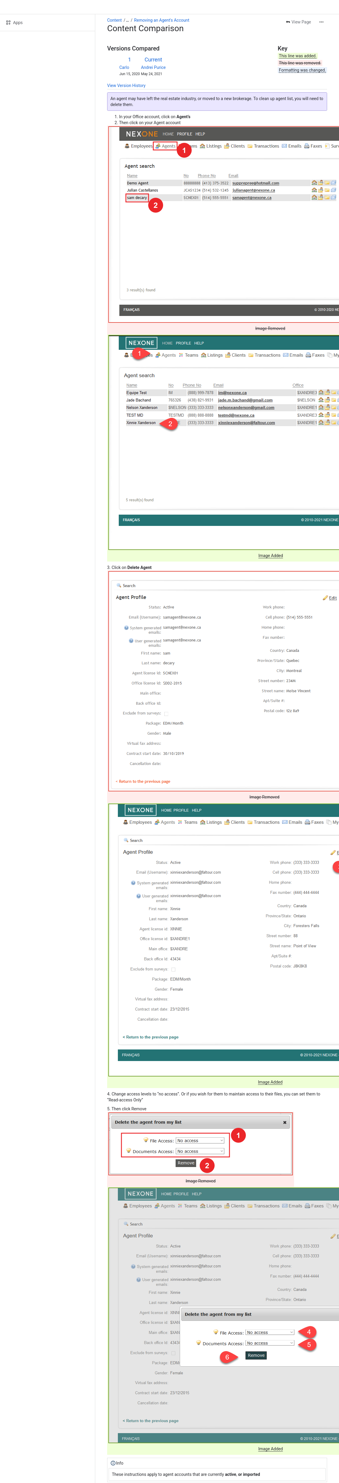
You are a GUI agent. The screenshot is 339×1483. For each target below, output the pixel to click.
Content (114, 20)
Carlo (124, 67)
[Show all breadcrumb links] (127, 20)
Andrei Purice (153, 67)
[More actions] (321, 22)
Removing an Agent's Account (161, 20)
